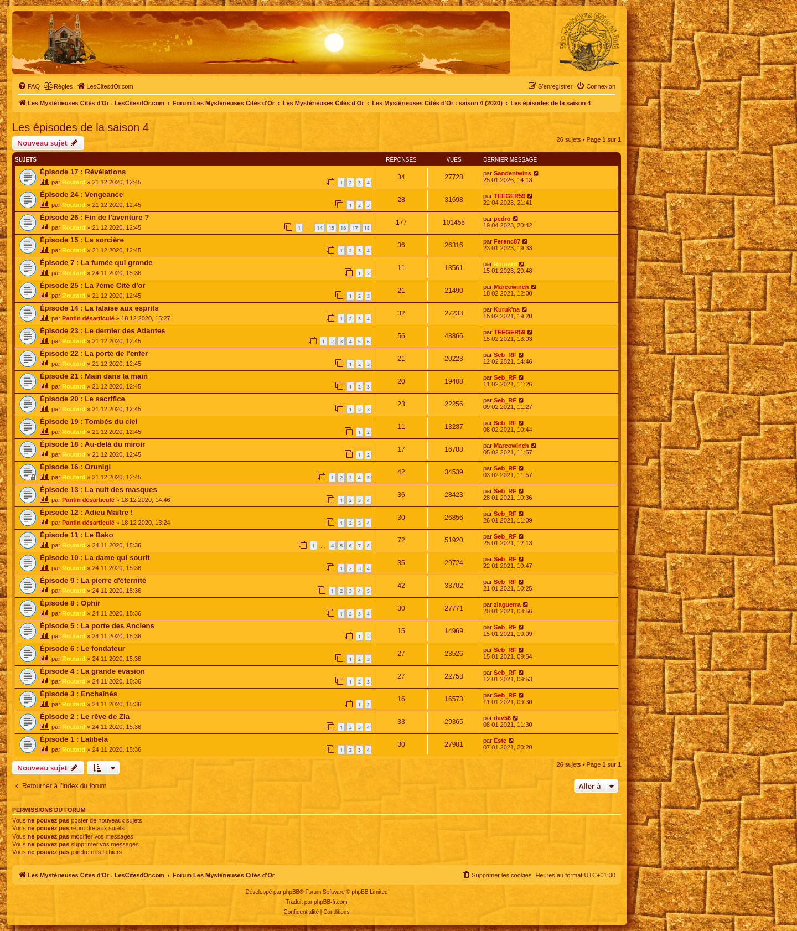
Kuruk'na (507, 309)
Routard (73, 182)
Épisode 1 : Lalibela (74, 739)
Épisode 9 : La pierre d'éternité (93, 580)
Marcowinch (511, 286)
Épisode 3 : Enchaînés (78, 694)
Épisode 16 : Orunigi (75, 467)
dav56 (502, 718)
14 (319, 227)
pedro (502, 218)
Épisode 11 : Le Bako (76, 535)
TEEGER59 (509, 196)
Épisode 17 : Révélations (83, 172)
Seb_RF (505, 354)
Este (500, 740)
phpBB (291, 892)
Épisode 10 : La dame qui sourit (95, 558)
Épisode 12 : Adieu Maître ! (86, 512)
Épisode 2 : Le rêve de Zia (85, 716)
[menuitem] (29, 86)
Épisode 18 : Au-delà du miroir (92, 444)
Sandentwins (512, 173)
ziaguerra (507, 604)
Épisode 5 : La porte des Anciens (97, 626)
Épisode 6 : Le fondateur (82, 648)
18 (367, 227)
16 (343, 227)
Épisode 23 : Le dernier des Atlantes (102, 331)
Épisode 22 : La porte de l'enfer (94, 353)
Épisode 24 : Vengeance (81, 194)
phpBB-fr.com (331, 902)
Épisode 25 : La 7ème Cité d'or (93, 285)
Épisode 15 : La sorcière (82, 240)
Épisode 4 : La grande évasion (92, 671)
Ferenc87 (507, 241)
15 (331, 227)
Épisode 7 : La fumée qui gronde (96, 262)
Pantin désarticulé (88, 318)
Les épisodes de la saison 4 (80, 127)
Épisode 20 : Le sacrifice (82, 399)
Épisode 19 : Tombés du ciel (88, 421)
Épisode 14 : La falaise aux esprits (99, 308)
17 (355, 227)
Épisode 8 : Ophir (70, 603)
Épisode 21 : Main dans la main (94, 376)
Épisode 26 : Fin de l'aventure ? (94, 217)
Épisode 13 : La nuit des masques (98, 489)
